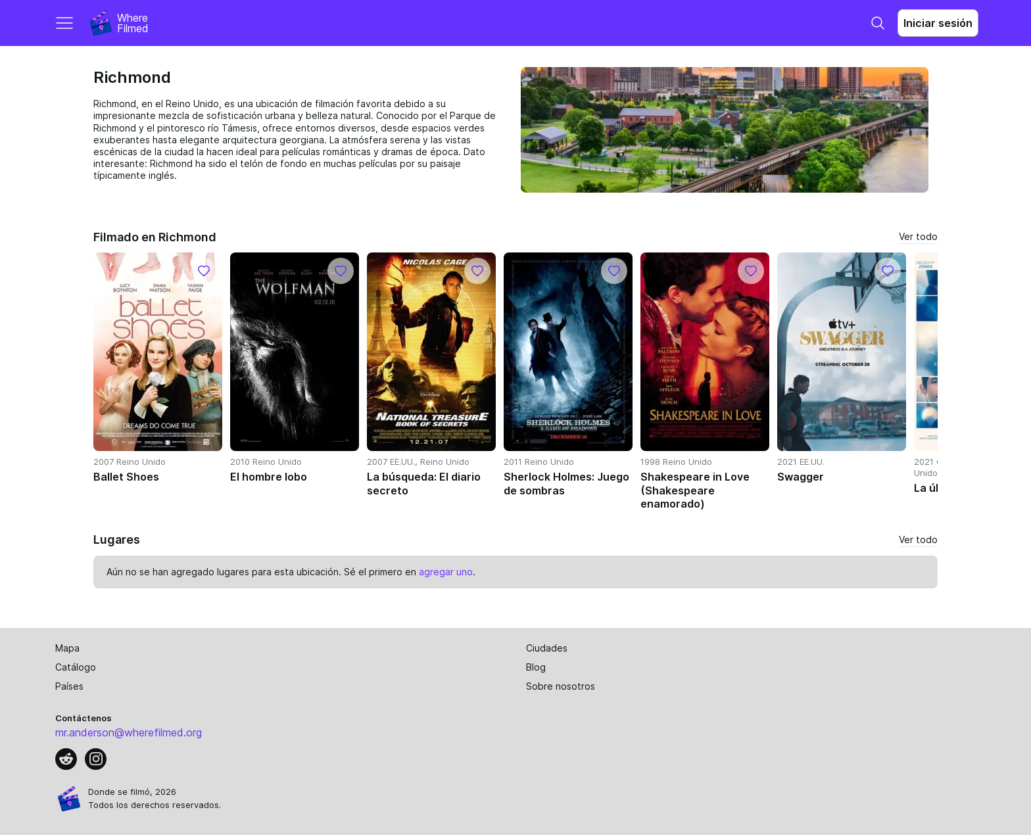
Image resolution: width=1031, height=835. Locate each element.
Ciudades (546, 648)
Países (69, 686)
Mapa (67, 648)
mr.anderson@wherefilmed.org (128, 732)
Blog (536, 667)
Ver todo (918, 236)
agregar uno (446, 571)
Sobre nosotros (560, 686)
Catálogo (75, 667)
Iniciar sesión (937, 23)
